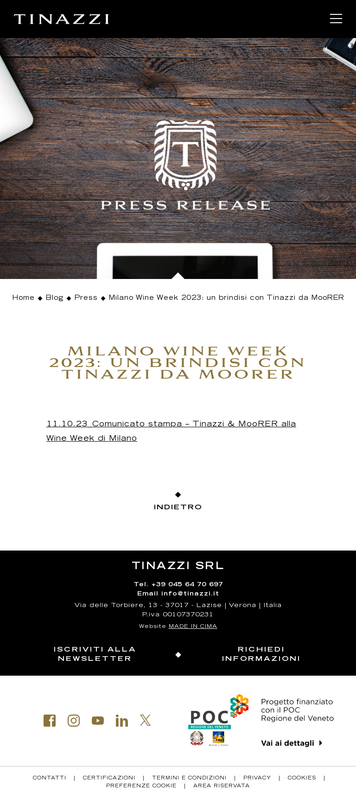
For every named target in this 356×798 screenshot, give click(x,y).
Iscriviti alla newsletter (95, 654)
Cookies (302, 778)
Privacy (257, 778)
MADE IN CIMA (193, 626)
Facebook (50, 721)
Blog (55, 298)
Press (86, 298)
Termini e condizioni (189, 778)
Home (23, 298)
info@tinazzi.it (190, 594)
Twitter (145, 720)
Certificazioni (109, 778)
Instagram (74, 721)
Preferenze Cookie (141, 786)
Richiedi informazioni (261, 654)
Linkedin (122, 721)
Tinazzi (61, 19)
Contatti (49, 778)
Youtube (98, 721)
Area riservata (221, 786)
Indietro (178, 507)
